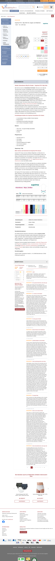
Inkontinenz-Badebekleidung (32, 245)
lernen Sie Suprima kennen (41, 514)
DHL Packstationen (40, 516)
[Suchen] (33, 7)
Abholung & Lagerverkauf (24, 514)
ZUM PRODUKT (22, 501)
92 (38, 38)
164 (45, 42)
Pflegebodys (19, 244)
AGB (3, 532)
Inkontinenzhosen (35, 244)
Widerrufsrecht (4, 535)
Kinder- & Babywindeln (5, 27)
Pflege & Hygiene (4, 52)
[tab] (31, 82)
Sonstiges (5, 59)
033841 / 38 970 (8, 0)
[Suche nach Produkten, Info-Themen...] (25, 7)
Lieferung (3, 531)
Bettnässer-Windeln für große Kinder (5, 30)
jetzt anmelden (23, 532)
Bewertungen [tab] (31, 262)
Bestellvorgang (22, 513)
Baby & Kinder (5, 23)
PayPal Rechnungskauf (41, 517)
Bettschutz (5, 56)
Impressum (4, 528)
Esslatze (29, 244)
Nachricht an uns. (20, 0)
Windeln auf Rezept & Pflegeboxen (25, 520)
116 (35, 40)
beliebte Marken (4, 63)
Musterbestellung (22, 516)
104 (45, 38)
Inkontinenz (5, 19)
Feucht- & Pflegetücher (5, 35)
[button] (42, 75)
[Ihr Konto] (40, 7)
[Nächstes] (29, 42)
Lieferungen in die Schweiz (41, 513)
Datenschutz (4, 533)
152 (45, 40)
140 (42, 40)
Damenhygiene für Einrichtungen (42, 520)
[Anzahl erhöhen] (46, 67)
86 (35, 38)
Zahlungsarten (20, 547)
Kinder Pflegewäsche (6, 43)
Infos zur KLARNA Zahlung (41, 518)
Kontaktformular (10, 519)
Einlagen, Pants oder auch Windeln (29, 103)
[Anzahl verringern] (38, 67)
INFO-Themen (22, 521)
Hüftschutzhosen (42, 244)
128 (38, 40)
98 (42, 38)
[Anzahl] (42, 67)
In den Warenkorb (42, 70)
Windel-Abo (22, 517)
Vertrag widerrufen (27, 550)
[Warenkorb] (48, 7)
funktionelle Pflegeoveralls (41, 242)
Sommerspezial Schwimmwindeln (42, 521)
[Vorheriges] (15, 42)
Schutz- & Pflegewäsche (6, 48)
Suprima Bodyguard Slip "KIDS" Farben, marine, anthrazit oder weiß (22, 495)
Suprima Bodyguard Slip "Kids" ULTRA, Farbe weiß (40, 495)
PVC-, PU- (30, 159)
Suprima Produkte (18, 247)
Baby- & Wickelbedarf (5, 38)
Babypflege (5, 40)
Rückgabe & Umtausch (23, 518)
